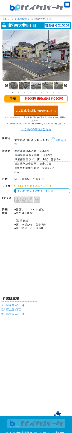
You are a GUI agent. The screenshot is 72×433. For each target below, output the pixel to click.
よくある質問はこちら (36, 129)
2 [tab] (19, 92)
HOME (7, 19)
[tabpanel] (36, 85)
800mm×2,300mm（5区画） (37, 191)
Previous (6, 86)
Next (66, 86)
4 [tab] (30, 92)
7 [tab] (47, 92)
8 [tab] (53, 92)
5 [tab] (36, 92)
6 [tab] (42, 92)
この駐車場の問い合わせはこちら (36, 111)
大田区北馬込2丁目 (12, 314)
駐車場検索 (21, 19)
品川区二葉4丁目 (11, 310)
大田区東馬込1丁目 (12, 305)
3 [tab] (24, 92)
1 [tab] (13, 92)
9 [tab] (59, 92)
